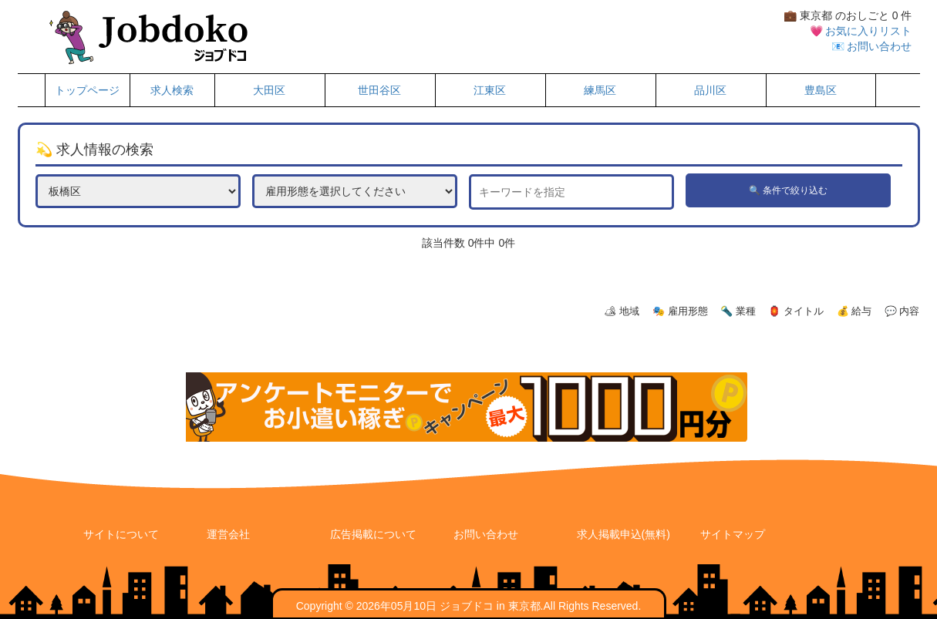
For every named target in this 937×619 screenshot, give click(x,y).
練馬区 (600, 90)
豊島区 (820, 90)
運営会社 (228, 534)
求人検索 (172, 90)
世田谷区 (379, 90)
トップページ (87, 90)
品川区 (710, 90)
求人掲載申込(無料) (623, 534)
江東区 (490, 90)
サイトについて (121, 534)
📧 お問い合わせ (871, 46)
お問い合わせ (485, 534)
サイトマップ (732, 534)
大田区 (269, 90)
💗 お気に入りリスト (861, 31)
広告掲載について (373, 534)
